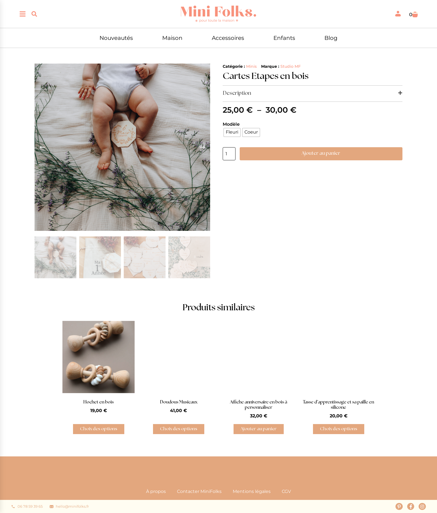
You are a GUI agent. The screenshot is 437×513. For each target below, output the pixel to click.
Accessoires (228, 38)
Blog (331, 38)
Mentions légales (252, 491)
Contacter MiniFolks (199, 491)
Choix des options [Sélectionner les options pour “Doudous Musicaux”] (178, 429)
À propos (156, 491)
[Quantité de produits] (229, 153)
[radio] (232, 132)
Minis (251, 66)
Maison (172, 38)
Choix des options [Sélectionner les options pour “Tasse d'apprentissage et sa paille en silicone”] (338, 429)
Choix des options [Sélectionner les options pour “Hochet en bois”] (98, 429)
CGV (286, 491)
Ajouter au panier (321, 153)
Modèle (231, 124)
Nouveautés (116, 38)
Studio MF (290, 66)
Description (237, 93)
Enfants (284, 38)
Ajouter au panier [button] (259, 429)
